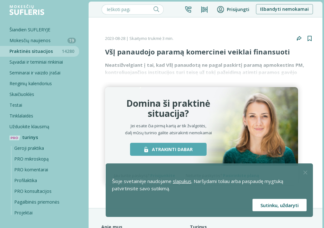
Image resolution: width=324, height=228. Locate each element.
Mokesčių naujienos (42, 40)
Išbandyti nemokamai (284, 9)
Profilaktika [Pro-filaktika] (25, 180)
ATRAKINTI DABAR (168, 149)
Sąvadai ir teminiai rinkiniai (36, 62)
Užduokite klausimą (29, 127)
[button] (188, 9)
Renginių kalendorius (30, 83)
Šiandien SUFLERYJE (29, 30)
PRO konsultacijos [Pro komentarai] (33, 191)
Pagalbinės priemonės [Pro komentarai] (36, 202)
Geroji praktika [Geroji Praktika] (29, 148)
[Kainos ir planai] (204, 9)
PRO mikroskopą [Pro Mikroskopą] (31, 159)
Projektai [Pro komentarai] (23, 213)
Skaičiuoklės (21, 94)
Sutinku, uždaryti (279, 205)
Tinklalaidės (21, 116)
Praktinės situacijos (44, 51)
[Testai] (39, 105)
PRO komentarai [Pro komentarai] (31, 170)
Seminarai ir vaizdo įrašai (34, 73)
